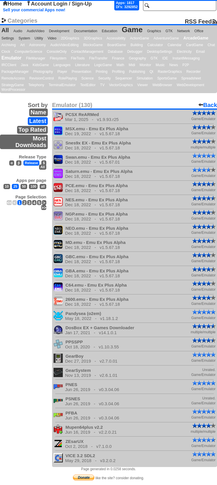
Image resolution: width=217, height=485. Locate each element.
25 (15, 186)
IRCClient (8, 65)
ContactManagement (87, 52)
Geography (137, 58)
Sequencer (123, 78)
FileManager (35, 58)
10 (7, 186)
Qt (151, 72)
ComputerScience (28, 52)
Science (87, 78)
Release (31, 163)
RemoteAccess (13, 78)
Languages (61, 65)
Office (198, 31)
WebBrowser (162, 85)
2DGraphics (70, 38)
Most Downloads (30, 141)
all (43, 186)
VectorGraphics (121, 85)
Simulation (145, 78)
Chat (211, 45)
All (5, 30)
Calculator (155, 45)
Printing (102, 72)
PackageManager (15, 72)
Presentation (81, 72)
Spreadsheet (191, 78)
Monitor (145, 65)
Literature (82, 65)
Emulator (11, 57)
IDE (165, 58)
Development (59, 31)
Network (183, 31)
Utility (39, 38)
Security (104, 78)
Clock (5, 52)
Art (22, 45)
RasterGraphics (170, 72)
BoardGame (116, 45)
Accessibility (115, 38)
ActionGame (139, 38)
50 (24, 186)
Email (200, 52)
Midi (132, 65)
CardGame (194, 45)
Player (62, 72)
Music (160, 65)
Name (38, 112)
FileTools (77, 58)
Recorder (193, 72)
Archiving (8, 45)
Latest (37, 121)
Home (12, 4)
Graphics (154, 31)
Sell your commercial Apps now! (34, 10)
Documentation (85, 31)
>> (43, 207)
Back (207, 105)
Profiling (118, 72)
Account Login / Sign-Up (59, 4)
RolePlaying (67, 78)
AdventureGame (166, 38)
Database (115, 52)
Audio (17, 31)
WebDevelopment (190, 85)
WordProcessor (13, 90)
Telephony (36, 85)
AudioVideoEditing (64, 45)
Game (132, 29)
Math (120, 65)
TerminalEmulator (62, 85)
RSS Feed (198, 21)
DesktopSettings (159, 52)
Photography (43, 72)
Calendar (175, 45)
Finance (118, 58)
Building (136, 45)
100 (33, 186)
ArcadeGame (195, 38)
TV (102, 85)
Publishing (137, 72)
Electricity (184, 52)
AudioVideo (35, 31)
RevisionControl (41, 78)
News (173, 65)
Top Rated (32, 129)
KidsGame (41, 65)
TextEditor (87, 85)
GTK (169, 31)
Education (109, 31)
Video (51, 38)
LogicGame (103, 65)
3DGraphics (93, 38)
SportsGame (167, 78)
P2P (185, 65)
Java (24, 65)
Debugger (135, 52)
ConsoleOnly (57, 52)
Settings (7, 38)
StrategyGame (12, 85)
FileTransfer (98, 58)
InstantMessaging (186, 58)
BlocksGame (93, 45)
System (24, 38)
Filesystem (58, 58)
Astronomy (37, 45)
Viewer (142, 85)
